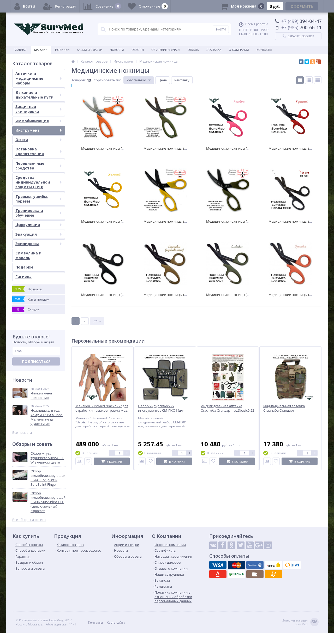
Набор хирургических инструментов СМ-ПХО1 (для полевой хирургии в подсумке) (163, 410)
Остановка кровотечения (38, 151)
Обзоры (138, 50)
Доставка (213, 50)
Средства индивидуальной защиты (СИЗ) (38, 182)
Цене (162, 80)
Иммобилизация (38, 120)
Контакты (264, 50)
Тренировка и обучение (38, 213)
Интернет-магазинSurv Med (300, 622)
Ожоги (38, 139)
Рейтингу (181, 80)
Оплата (193, 50)
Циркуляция (38, 224)
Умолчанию (136, 80)
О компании (239, 50)
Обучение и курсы (165, 50)
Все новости (22, 432)
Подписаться (36, 361)
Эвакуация (38, 234)
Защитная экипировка (38, 109)
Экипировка (38, 243)
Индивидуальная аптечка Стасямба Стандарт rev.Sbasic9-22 (227, 408)
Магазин (40, 50)
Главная (20, 50)
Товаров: (78, 80)
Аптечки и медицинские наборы (38, 78)
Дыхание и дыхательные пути (38, 95)
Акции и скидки (89, 50)
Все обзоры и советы (29, 520)
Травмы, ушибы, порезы (38, 199)
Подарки (24, 267)
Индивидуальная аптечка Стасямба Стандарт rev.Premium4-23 (284, 410)
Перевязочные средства (38, 166)
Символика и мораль (28, 255)
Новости (117, 50)
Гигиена (23, 276)
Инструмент (38, 130)
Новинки (62, 50)
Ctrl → (97, 321)
